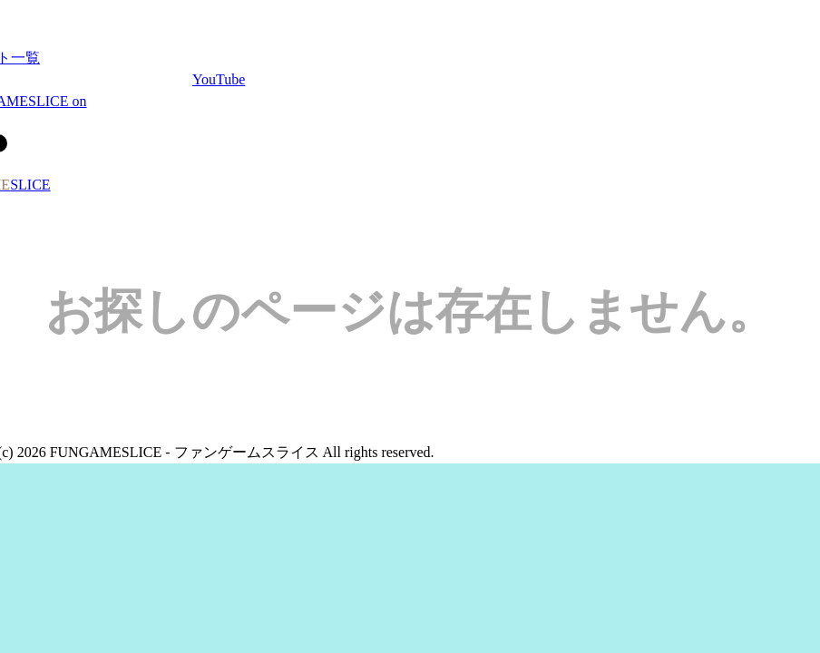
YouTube (218, 79)
